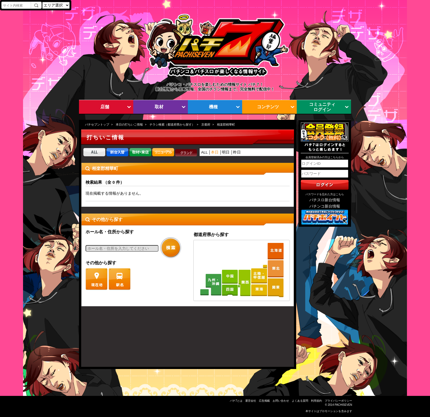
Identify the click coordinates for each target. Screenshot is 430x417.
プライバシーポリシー (338, 400)
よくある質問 (300, 400)
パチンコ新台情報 (324, 206)
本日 (215, 152)
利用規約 (316, 400)
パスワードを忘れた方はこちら (324, 194)
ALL (204, 152)
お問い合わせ (281, 400)
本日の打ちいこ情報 (129, 124)
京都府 (205, 124)
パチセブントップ (97, 124)
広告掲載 (264, 400)
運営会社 (250, 400)
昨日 (237, 152)
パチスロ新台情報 (324, 200)
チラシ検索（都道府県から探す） (172, 124)
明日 (226, 152)
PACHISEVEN (343, 404)
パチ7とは (236, 400)
